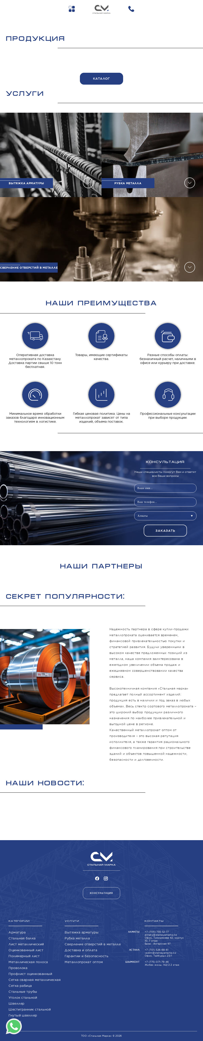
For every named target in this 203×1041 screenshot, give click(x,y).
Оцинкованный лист (26, 950)
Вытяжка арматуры (82, 932)
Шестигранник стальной (30, 1009)
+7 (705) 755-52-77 (157, 931)
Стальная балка (22, 938)
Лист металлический (26, 944)
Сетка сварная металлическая (35, 980)
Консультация (101, 893)
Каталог (101, 79)
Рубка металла (77, 938)
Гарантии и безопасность (86, 956)
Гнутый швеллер (23, 1015)
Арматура (17, 932)
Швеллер (16, 1003)
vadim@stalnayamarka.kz (160, 952)
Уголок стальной (23, 997)
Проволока (18, 968)
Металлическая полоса (28, 962)
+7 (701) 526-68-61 (156, 949)
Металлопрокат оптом (84, 962)
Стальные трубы (23, 992)
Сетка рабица (20, 986)
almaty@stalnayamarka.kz (161, 934)
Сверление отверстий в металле (93, 944)
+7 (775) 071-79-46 (157, 961)
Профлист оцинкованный (30, 974)
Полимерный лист (24, 956)
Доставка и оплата (81, 950)
